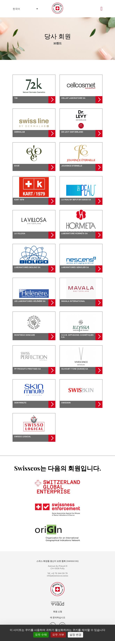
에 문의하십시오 (57, 617)
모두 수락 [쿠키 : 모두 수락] (41, 634)
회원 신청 (57, 611)
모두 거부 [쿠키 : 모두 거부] (58, 634)
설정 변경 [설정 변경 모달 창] (75, 634)
